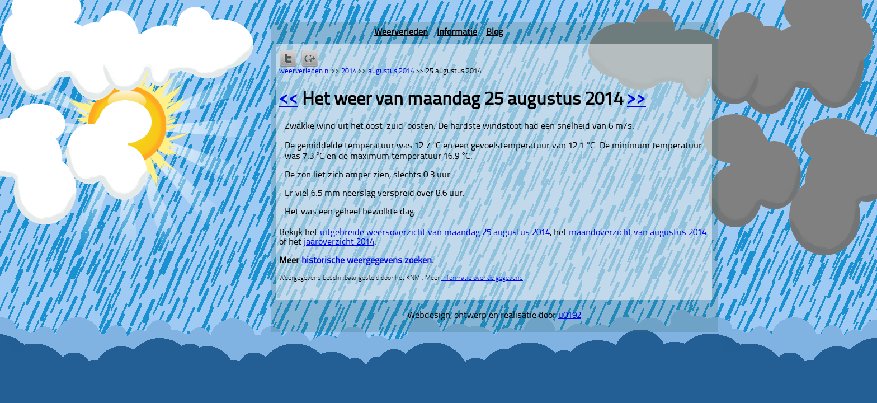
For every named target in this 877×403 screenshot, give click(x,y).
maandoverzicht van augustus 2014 (637, 232)
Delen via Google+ (310, 58)
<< (288, 100)
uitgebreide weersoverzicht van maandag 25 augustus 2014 (435, 232)
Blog (494, 32)
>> (636, 100)
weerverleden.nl (304, 71)
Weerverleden (401, 32)
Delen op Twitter (288, 58)
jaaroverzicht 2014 (339, 242)
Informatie (457, 32)
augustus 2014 (391, 71)
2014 (349, 71)
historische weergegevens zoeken (366, 260)
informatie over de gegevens (482, 278)
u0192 (569, 315)
